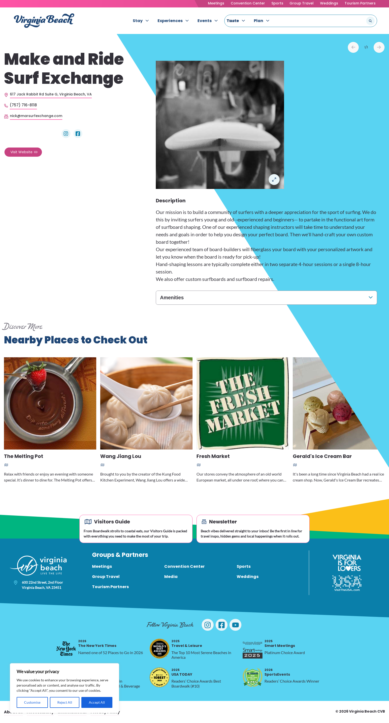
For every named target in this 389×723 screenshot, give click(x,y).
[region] (64, 688)
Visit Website (21, 152)
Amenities (172, 297)
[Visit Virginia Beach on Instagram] (208, 625)
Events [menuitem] (204, 21)
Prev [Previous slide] (353, 47)
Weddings (329, 3)
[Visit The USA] (346, 583)
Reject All (64, 702)
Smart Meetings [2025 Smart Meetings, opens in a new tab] (279, 643)
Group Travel (302, 3)
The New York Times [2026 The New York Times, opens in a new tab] (97, 643)
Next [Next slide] (379, 47)
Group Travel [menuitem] (106, 576)
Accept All (97, 702)
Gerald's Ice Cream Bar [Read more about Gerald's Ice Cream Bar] (322, 456)
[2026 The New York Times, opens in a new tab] (66, 649)
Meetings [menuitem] (102, 566)
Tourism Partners (360, 3)
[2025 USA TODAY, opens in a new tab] (159, 677)
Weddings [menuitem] (248, 576)
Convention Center (248, 3)
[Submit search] (370, 21)
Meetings (216, 3)
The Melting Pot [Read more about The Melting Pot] (23, 456)
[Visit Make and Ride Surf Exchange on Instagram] (66, 133)
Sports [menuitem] (244, 566)
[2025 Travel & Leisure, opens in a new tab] (159, 649)
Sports (277, 3)
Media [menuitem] (171, 576)
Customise (32, 702)
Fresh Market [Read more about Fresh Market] (213, 456)
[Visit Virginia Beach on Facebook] (221, 625)
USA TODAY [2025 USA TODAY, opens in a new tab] (181, 672)
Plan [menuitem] (258, 21)
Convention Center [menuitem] (184, 566)
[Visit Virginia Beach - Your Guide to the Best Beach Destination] (44, 20)
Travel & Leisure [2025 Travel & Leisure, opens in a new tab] (186, 643)
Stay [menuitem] (138, 21)
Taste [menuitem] (233, 21)
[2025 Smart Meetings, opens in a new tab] (252, 649)
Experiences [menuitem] (170, 21)
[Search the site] (353, 21)
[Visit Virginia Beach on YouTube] (235, 625)
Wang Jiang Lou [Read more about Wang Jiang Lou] (120, 456)
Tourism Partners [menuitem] (110, 587)
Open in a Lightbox (274, 179)
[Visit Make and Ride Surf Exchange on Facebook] (77, 133)
